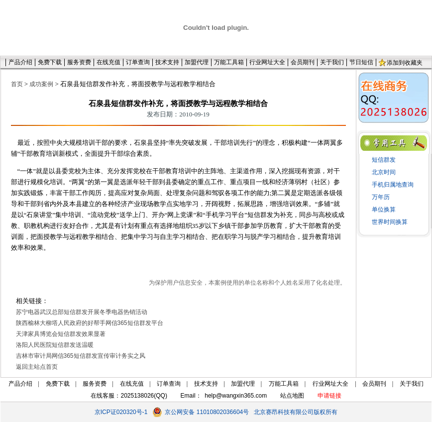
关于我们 (332, 62)
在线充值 (108, 62)
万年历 (381, 197)
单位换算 (384, 209)
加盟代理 (197, 62)
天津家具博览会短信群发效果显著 (61, 333)
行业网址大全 (267, 62)
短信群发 (384, 159)
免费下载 (50, 62)
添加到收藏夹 (405, 62)
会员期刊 (303, 62)
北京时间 (384, 172)
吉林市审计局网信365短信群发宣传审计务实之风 (80, 355)
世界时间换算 (390, 221)
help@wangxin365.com (236, 395)
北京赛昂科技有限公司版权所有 (295, 412)
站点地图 (292, 395)
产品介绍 (20, 62)
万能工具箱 (229, 62)
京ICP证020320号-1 (121, 412)
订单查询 (138, 62)
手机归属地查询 (393, 184)
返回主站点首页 (37, 366)
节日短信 (361, 62)
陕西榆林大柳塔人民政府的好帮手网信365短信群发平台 (89, 322)
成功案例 (41, 84)
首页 (17, 84)
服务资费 (79, 62)
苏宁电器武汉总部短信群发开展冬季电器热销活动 (81, 312)
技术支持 (167, 62)
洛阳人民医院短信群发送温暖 (55, 344)
